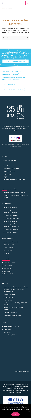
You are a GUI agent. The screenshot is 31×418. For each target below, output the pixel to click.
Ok (15, 414)
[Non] (29, 411)
